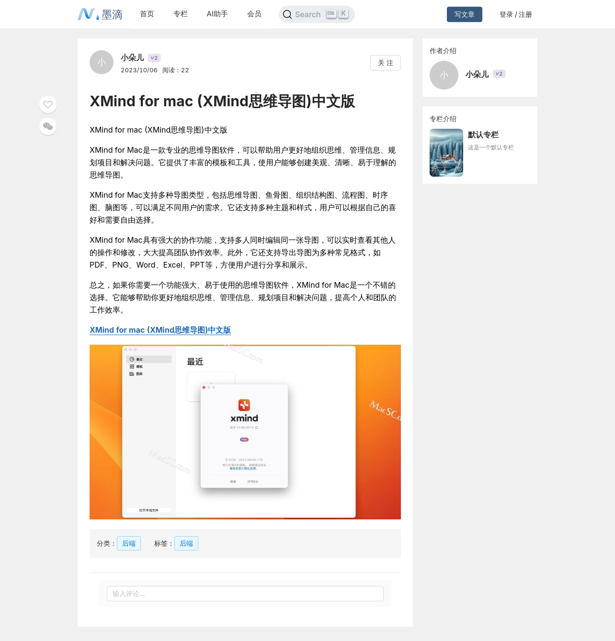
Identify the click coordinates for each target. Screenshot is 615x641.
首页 (147, 13)
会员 (254, 13)
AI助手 (217, 13)
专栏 (180, 13)
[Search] (317, 14)
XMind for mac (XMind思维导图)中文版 (160, 330)
